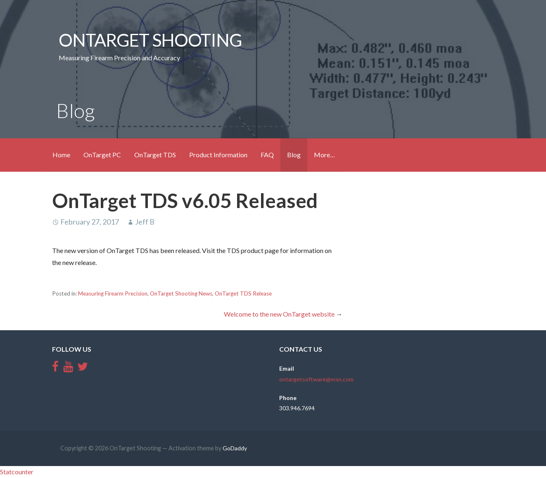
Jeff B (144, 221)
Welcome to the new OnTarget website (279, 314)
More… (324, 155)
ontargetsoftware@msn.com (316, 379)
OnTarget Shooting (150, 39)
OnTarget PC (102, 155)
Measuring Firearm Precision (112, 293)
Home (61, 155)
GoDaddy (235, 448)
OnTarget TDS (155, 155)
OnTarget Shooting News (181, 293)
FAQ (267, 155)
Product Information (218, 155)
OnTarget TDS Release (243, 293)
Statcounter (16, 472)
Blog (294, 155)
